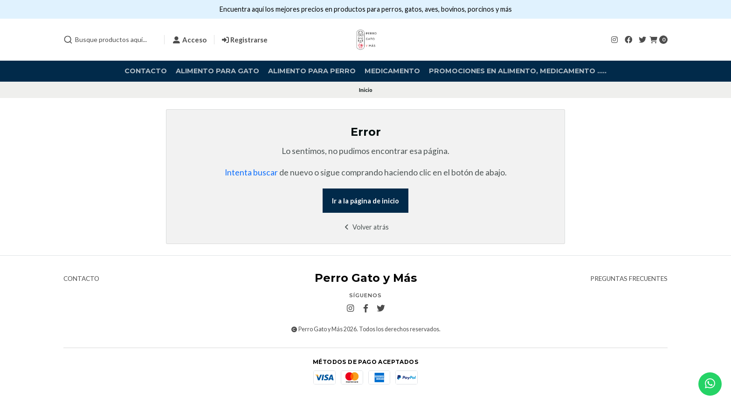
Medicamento (392, 71)
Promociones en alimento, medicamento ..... (518, 71)
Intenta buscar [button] (251, 172)
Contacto (145, 71)
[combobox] (110, 39)
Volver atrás (366, 227)
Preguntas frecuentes (629, 279)
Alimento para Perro (312, 71)
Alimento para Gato (217, 71)
